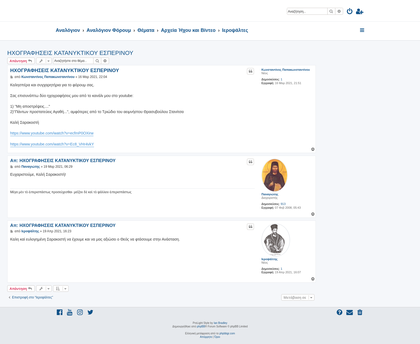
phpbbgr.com (227, 333)
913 (283, 203)
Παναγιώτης (269, 194)
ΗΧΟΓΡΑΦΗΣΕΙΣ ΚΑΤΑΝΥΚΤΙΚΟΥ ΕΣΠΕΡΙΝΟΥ (70, 53)
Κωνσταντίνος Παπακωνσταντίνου (285, 69)
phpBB (201, 326)
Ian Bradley (220, 322)
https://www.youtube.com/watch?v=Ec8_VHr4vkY (52, 144)
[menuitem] (350, 12)
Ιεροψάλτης (269, 259)
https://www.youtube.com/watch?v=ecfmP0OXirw (51, 133)
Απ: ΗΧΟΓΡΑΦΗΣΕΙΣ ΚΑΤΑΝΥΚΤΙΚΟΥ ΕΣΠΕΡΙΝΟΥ (63, 160)
